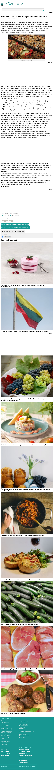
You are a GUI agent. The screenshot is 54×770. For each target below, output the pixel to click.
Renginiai (4, 766)
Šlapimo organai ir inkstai (6, 729)
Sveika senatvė (5, 755)
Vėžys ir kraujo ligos (23, 724)
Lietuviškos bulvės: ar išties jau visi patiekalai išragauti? (20, 580)
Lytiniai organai (4, 734)
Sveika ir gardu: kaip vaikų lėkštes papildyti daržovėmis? (20, 624)
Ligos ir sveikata (6, 718)
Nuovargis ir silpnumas (24, 735)
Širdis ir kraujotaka (5, 722)
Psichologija (4, 750)
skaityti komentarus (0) (7, 231)
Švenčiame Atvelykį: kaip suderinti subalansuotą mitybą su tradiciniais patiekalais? (25, 490)
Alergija (21, 722)
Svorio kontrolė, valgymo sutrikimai (26, 731)
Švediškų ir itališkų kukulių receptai (13, 713)
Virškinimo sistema (5, 725)
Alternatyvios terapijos (25, 751)
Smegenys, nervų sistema (6, 728)
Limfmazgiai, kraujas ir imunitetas (8, 737)
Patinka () (6, 215)
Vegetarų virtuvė (23, 757)
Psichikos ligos (4, 744)
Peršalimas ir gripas (23, 725)
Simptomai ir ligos (24, 721)
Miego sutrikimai (22, 734)
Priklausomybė (22, 732)
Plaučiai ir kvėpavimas (5, 724)
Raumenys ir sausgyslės (6, 732)
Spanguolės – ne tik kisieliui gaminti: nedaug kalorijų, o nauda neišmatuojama (22, 286)
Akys (2, 739)
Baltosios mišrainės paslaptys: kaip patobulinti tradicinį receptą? (23, 445)
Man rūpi (3, 720)
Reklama (51, 12)
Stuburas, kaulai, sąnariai (6, 731)
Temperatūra (22, 727)
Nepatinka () (15, 215)
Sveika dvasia (23, 760)
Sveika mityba (13, 227)
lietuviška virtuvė (23, 224)
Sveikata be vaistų (25, 747)
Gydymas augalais (24, 749)
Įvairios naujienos (24, 227)
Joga (20, 758)
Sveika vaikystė (5, 751)
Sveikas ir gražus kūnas (25, 755)
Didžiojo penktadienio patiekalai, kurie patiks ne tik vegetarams (22, 535)
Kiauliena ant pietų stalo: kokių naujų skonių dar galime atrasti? (23, 669)
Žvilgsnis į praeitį (5, 753)
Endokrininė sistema (5, 727)
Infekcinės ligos (22, 737)
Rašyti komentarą (19, 231)
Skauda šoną (22, 730)
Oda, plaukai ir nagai (5, 735)
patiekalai (15, 224)
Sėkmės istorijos (23, 762)
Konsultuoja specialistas (27, 766)
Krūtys (2, 738)
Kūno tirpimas (22, 728)
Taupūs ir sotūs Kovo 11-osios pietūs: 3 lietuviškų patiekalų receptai (24, 331)
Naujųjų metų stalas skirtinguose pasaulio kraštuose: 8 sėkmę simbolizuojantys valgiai (22, 399)
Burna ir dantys (4, 742)
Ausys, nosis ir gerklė (5, 741)
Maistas (8, 224)
